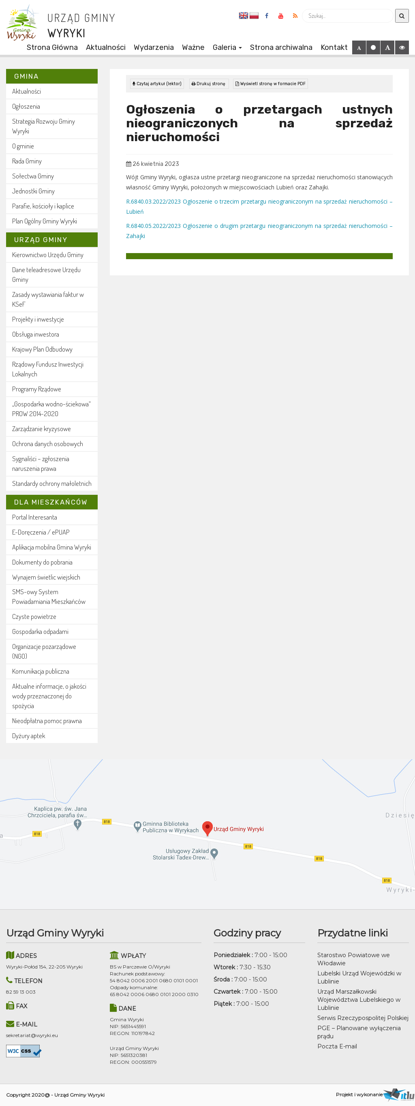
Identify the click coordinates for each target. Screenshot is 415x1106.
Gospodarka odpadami (40, 631)
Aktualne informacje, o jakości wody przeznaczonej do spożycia (49, 696)
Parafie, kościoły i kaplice (43, 206)
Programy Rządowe (36, 388)
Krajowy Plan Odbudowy (42, 349)
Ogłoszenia (26, 106)
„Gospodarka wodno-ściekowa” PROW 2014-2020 (51, 408)
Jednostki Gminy (33, 191)
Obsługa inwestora (35, 334)
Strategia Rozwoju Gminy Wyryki (43, 126)
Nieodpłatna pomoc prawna (47, 720)
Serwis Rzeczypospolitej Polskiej (363, 1018)
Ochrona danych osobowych (47, 443)
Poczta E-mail (337, 1046)
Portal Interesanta (34, 517)
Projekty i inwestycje (38, 319)
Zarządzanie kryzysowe (41, 428)
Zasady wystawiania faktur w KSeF (48, 299)
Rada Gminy (27, 161)
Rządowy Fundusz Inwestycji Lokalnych (47, 369)
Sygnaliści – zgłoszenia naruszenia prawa (40, 463)
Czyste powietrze (34, 616)
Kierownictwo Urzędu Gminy (47, 254)
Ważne (193, 47)
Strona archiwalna (281, 47)
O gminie (23, 146)
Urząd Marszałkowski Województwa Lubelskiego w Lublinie (358, 1000)
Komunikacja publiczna (40, 671)
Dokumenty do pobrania (42, 562)
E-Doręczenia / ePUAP (41, 532)
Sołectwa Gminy (33, 176)
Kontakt (334, 47)
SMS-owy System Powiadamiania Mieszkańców (49, 596)
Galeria (227, 47)
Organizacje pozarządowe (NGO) (44, 651)
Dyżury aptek (28, 735)
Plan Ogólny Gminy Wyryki (44, 221)
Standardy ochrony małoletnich (52, 483)
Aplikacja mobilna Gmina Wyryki (51, 547)
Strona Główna (52, 47)
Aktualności (106, 47)
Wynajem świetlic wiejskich (46, 577)
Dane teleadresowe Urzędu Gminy (46, 274)
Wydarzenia (154, 47)
